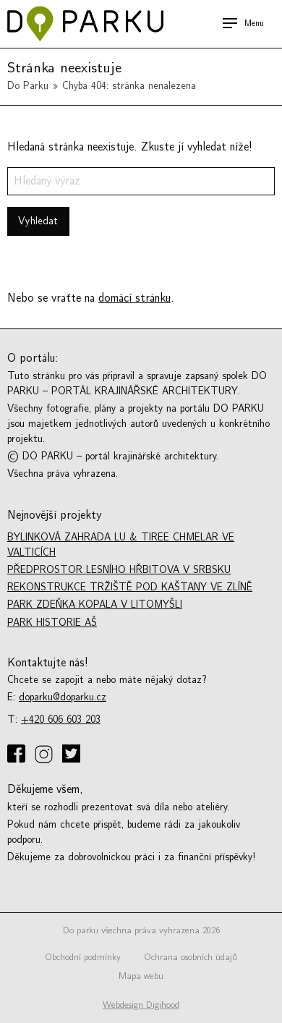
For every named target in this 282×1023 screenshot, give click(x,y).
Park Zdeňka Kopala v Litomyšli (94, 604)
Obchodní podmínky (83, 957)
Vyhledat (38, 221)
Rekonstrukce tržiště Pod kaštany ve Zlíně (129, 587)
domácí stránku (134, 298)
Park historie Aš (52, 622)
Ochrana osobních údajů (190, 957)
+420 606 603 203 (61, 719)
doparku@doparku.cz (62, 697)
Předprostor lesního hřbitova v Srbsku (119, 570)
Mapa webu (141, 976)
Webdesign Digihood (141, 1005)
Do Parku (27, 86)
